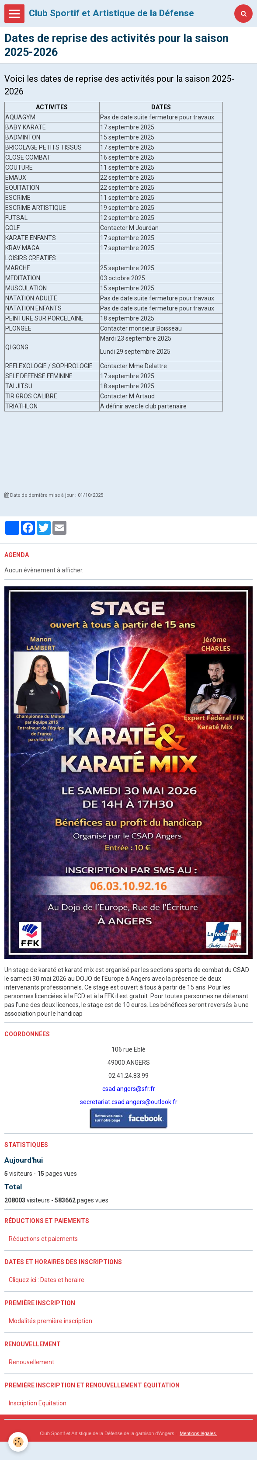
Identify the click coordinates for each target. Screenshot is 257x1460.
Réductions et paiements (43, 1238)
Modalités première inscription (50, 1320)
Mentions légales (198, 1433)
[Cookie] (18, 1442)
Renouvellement (31, 1362)
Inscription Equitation (37, 1403)
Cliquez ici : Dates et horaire (46, 1279)
